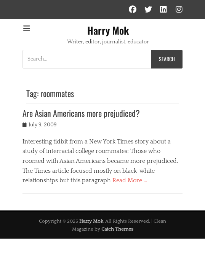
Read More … (129, 180)
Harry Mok (108, 30)
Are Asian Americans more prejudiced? (81, 113)
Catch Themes (117, 229)
